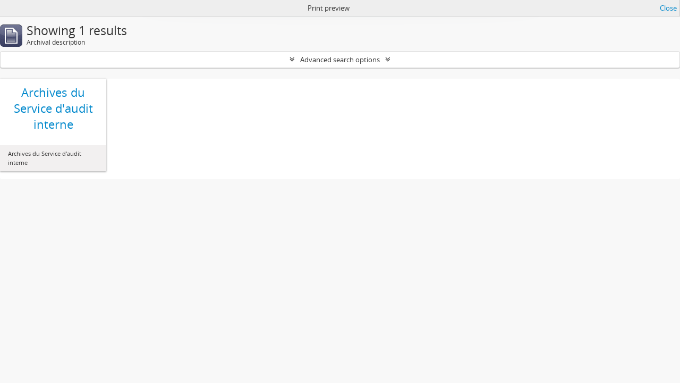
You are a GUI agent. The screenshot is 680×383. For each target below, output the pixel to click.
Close (668, 8)
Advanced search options (340, 59)
